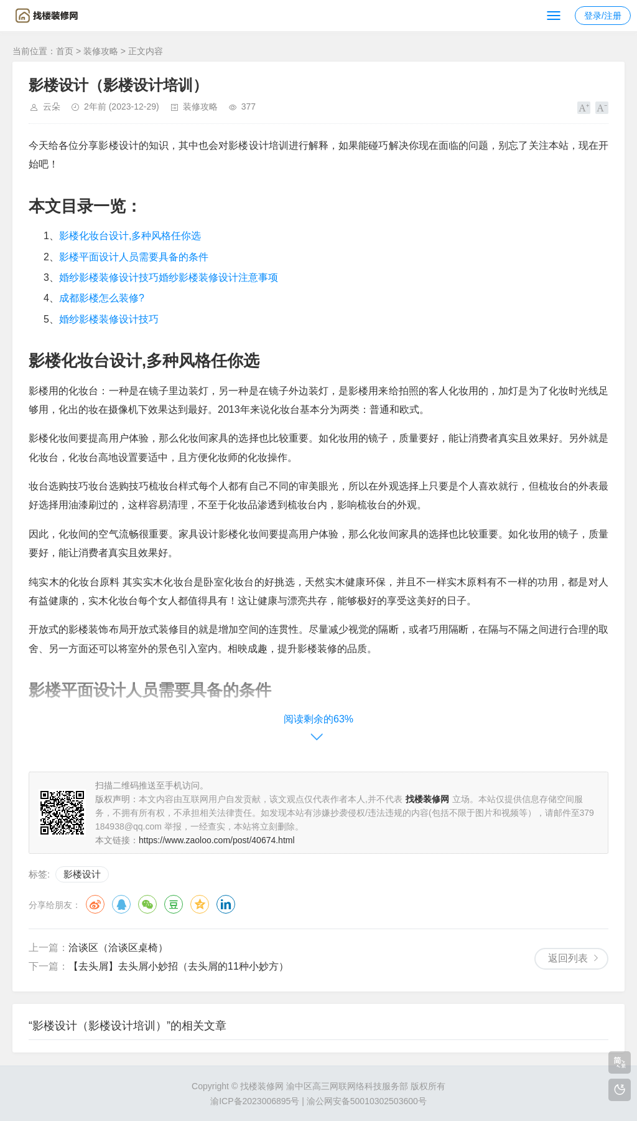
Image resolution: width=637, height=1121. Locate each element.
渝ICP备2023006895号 (254, 1101)
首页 (64, 51)
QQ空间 (199, 904)
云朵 (51, 106)
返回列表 (568, 958)
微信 (147, 904)
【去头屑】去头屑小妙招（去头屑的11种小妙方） (178, 966)
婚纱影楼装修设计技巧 (109, 319)
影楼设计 (82, 874)
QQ (121, 904)
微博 (95, 904)
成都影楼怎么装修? (101, 298)
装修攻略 (100, 51)
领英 (225, 904)
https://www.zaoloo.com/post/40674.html (217, 840)
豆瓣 (173, 904)
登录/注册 (602, 16)
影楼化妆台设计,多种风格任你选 (130, 235)
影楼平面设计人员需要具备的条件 (133, 257)
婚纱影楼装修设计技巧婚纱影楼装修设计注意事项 (168, 277)
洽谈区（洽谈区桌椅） (118, 947)
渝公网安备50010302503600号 (367, 1101)
